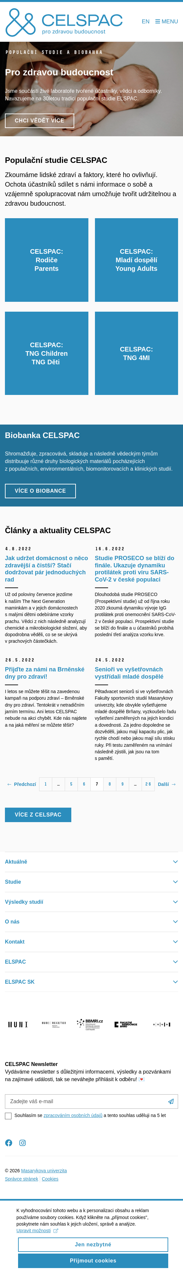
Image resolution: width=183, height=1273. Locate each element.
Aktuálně (16, 862)
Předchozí (22, 784)
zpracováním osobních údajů (73, 1115)
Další (166, 784)
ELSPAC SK (19, 982)
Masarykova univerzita (44, 1170)
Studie (13, 882)
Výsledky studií (24, 902)
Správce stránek (21, 1179)
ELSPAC (15, 962)
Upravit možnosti (37, 1235)
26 (148, 784)
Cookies (50, 1179)
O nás (12, 921)
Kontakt (15, 942)
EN (146, 21)
